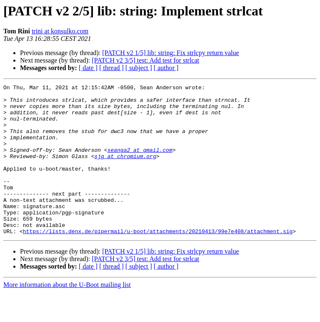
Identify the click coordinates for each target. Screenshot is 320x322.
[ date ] (88, 67)
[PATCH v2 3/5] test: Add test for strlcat (145, 60)
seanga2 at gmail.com (140, 163)
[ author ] (166, 67)
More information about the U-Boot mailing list (67, 314)
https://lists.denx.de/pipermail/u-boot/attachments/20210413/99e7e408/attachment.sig (157, 261)
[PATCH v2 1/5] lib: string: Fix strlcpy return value (170, 52)
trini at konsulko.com (60, 31)
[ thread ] (111, 67)
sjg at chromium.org (125, 171)
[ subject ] (138, 67)
